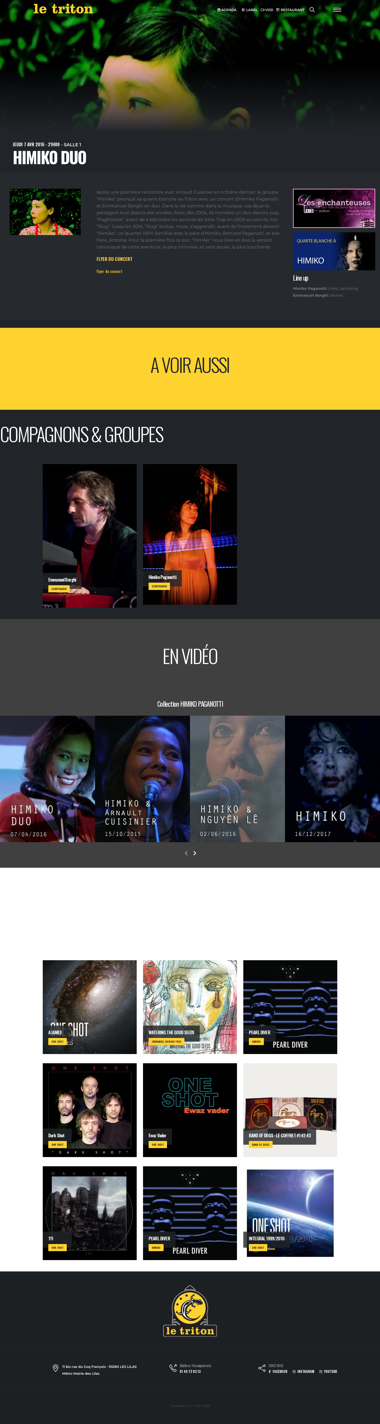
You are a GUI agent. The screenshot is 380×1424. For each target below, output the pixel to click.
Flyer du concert (109, 271)
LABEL (250, 9)
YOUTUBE (328, 1371)
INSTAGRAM (303, 1371)
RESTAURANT (290, 9)
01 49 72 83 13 (190, 1371)
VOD (267, 9)
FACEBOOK (278, 1371)
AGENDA (227, 9)
